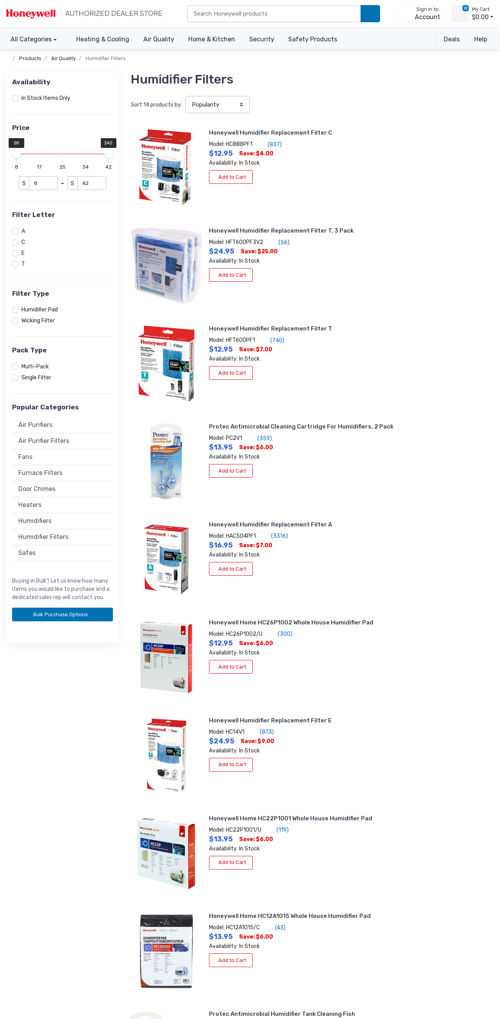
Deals (452, 39)
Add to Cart (195, 177)
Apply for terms (142, 876)
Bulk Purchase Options (63, 614)
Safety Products (312, 39)
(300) (432, 316)
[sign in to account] (422, 14)
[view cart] (460, 13)
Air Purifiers (35, 425)
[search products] (370, 14)
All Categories (29, 39)
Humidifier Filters (106, 58)
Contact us (20, 887)
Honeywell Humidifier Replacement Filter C (234, 132)
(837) (234, 144)
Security (261, 39)
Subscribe (334, 899)
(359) (411, 234)
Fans (25, 457)
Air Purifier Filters (43, 441)
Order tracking (140, 866)
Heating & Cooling (102, 39)
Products (30, 58)
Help (480, 39)
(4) (427, 562)
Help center (20, 876)
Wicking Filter (38, 320)
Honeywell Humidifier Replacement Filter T (234, 214)
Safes (27, 553)
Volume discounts (28, 855)
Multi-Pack (35, 366)
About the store (258, 855)
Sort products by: (156, 104)
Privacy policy (23, 986)
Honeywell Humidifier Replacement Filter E (234, 378)
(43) (240, 480)
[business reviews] (49, 910)
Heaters (29, 505)
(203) (433, 644)
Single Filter (36, 377)
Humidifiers (35, 521)
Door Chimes (36, 489)
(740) (236, 226)
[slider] (16, 153)
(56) (431, 152)
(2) (239, 644)
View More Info (386, 677)
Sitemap (104, 986)
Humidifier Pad (39, 309)
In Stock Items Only (45, 98)
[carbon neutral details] (165, 921)
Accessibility (22, 866)
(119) (429, 398)
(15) (411, 480)
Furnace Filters (40, 473)
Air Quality (158, 39)
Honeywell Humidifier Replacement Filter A (234, 297)
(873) (226, 390)
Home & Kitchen (211, 39)
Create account (142, 855)
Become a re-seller (146, 887)
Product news (255, 866)
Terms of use (67, 986)
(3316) (239, 308)
